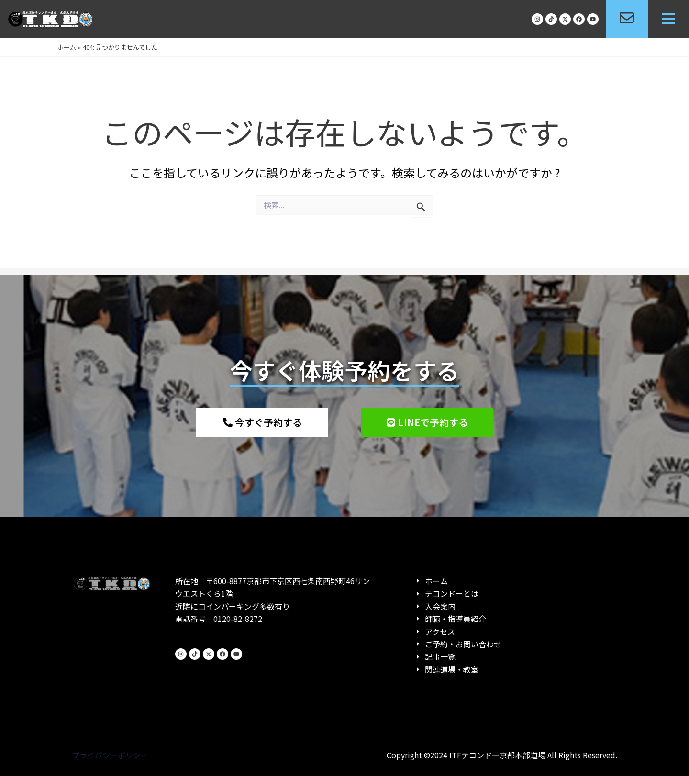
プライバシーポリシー (110, 755)
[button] (668, 19)
